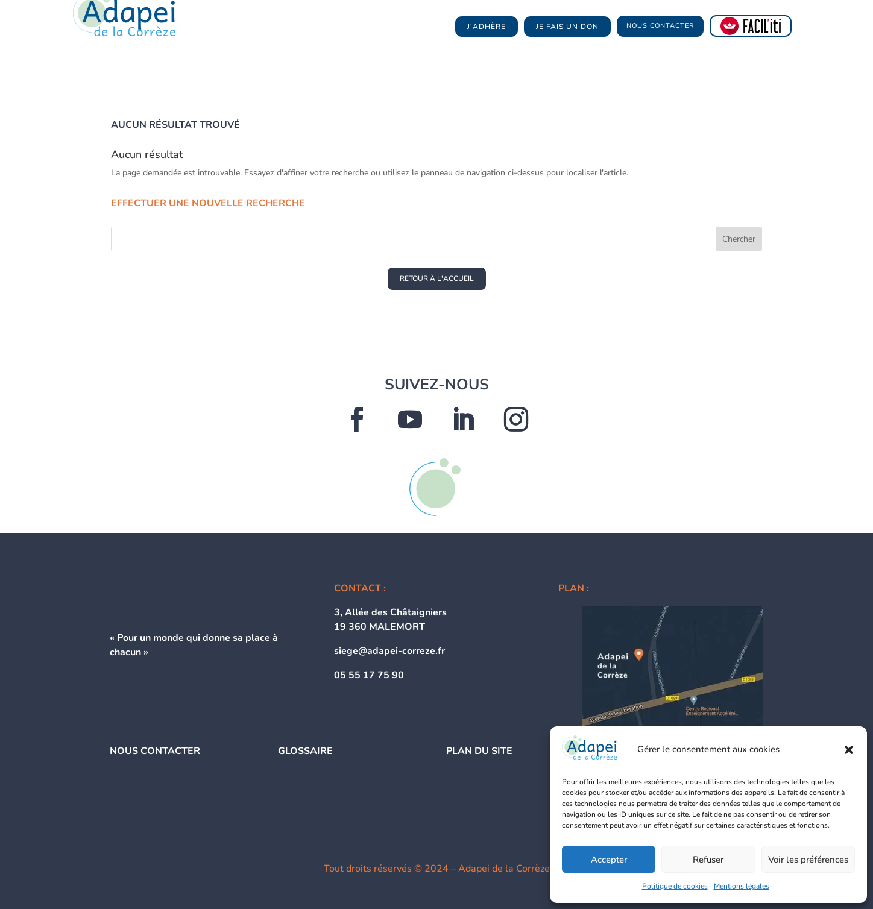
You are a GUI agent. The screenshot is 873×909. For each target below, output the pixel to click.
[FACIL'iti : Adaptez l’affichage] (751, 26)
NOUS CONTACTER (660, 25)
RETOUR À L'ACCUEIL (437, 278)
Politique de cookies (675, 886)
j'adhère (486, 26)
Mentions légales (741, 886)
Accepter (609, 860)
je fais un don (567, 26)
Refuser (708, 860)
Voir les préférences (808, 860)
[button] (849, 750)
